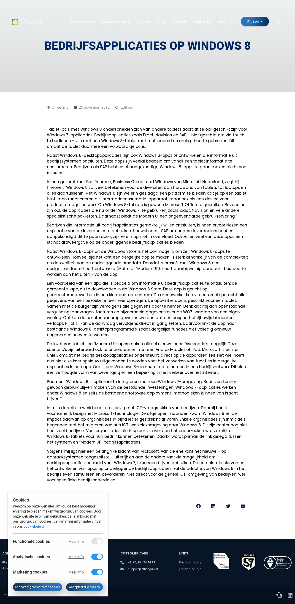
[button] (198, 506)
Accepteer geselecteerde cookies (37, 587)
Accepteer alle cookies (84, 587)
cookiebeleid (34, 526)
